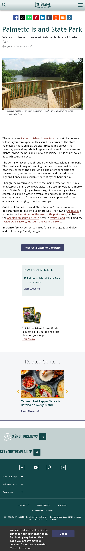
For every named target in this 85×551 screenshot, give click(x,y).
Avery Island (57, 218)
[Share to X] (22, 17)
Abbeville (73, 210)
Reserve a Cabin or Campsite (43, 247)
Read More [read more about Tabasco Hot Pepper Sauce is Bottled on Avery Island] (28, 411)
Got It (63, 533)
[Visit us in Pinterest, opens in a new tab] (49, 467)
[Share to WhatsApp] (29, 17)
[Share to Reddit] (56, 17)
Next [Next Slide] (66, 392)
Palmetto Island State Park (37, 138)
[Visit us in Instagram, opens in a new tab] (63, 467)
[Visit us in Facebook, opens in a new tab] (22, 467)
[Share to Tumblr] (49, 17)
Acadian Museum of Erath (23, 218)
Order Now (28, 339)
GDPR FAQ (62, 505)
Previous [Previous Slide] (18, 392)
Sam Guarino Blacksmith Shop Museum (42, 214)
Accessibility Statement (42, 510)
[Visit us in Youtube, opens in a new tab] (35, 467)
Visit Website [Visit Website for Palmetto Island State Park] (32, 288)
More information (20, 548)
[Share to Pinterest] (36, 17)
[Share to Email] (63, 17)
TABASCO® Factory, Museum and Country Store (31, 221)
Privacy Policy (43, 505)
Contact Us (23, 505)
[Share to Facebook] (15, 17)
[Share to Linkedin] (42, 17)
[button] (69, 17)
